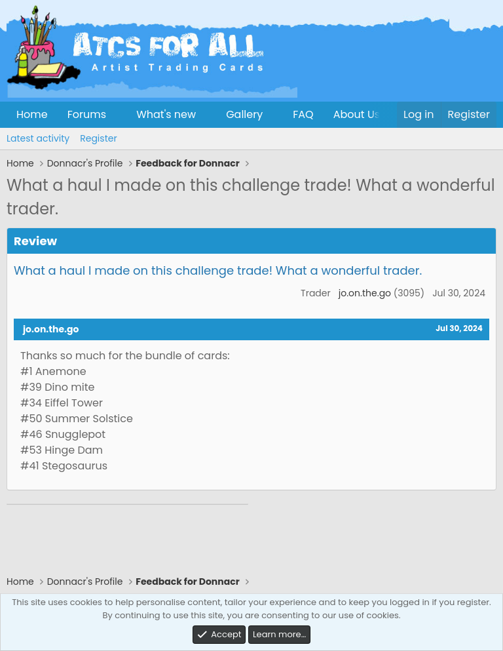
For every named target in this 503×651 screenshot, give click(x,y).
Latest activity (38, 138)
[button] (116, 115)
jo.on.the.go (365, 293)
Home (32, 114)
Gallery (244, 114)
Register (98, 138)
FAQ (303, 114)
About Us (356, 114)
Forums (86, 114)
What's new (166, 114)
